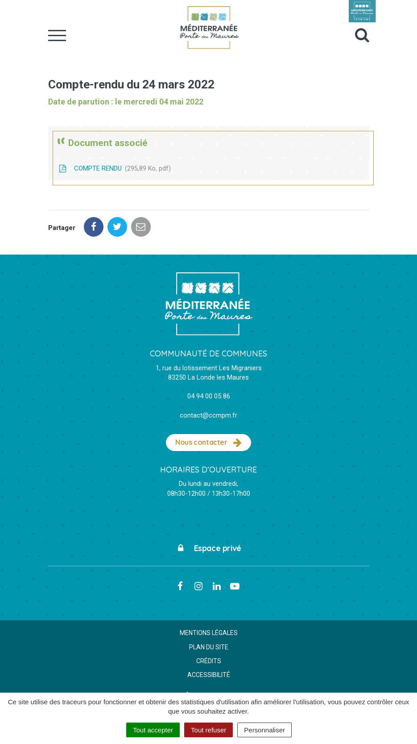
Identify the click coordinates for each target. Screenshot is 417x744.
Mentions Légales (209, 632)
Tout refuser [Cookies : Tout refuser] (208, 730)
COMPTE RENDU (114, 168)
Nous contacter (208, 442)
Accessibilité (208, 674)
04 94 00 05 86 (208, 396)
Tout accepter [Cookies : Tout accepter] (153, 730)
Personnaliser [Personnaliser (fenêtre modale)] (264, 730)
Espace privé (208, 548)
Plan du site (208, 647)
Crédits (208, 661)
